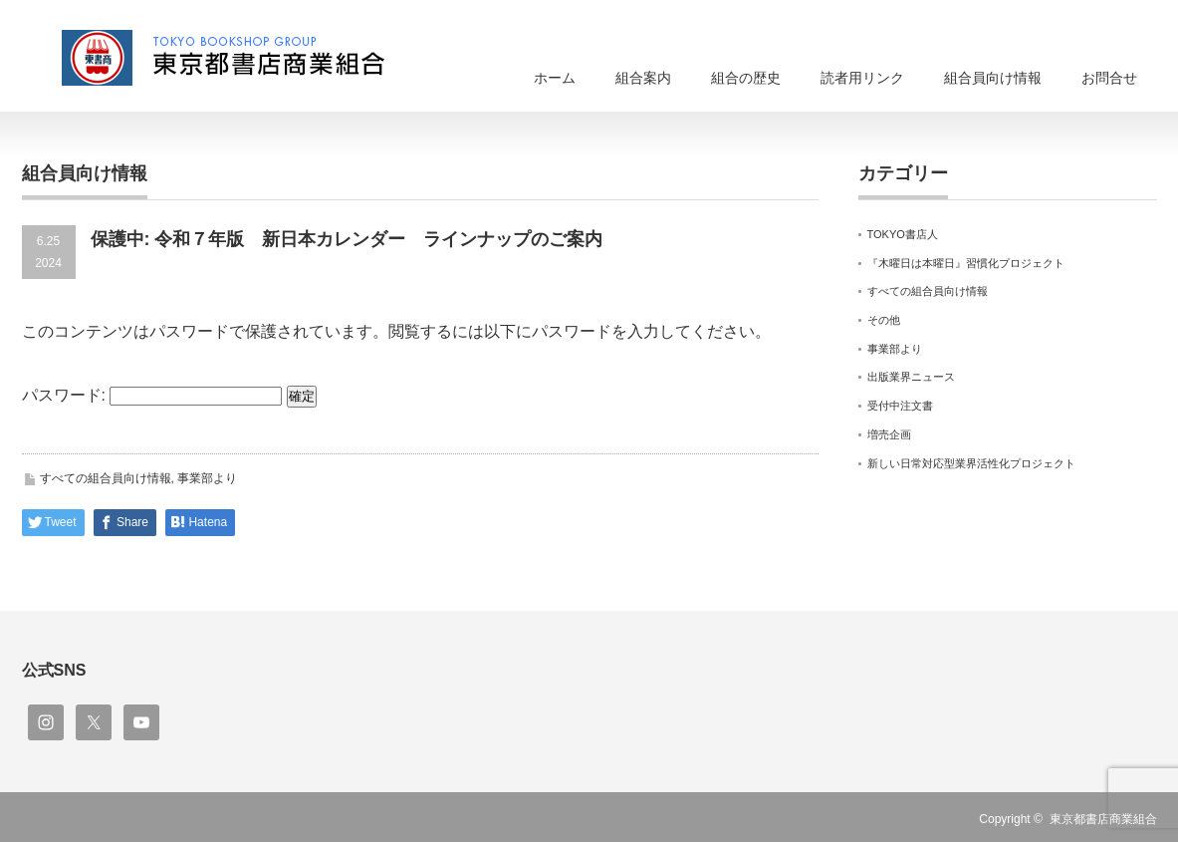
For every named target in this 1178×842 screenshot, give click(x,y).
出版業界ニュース (911, 377)
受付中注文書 (900, 406)
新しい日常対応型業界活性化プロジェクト (971, 463)
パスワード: (152, 395)
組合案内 (643, 78)
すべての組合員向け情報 (105, 478)
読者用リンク (862, 78)
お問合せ (1109, 78)
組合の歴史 (746, 78)
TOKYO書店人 (902, 234)
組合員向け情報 (993, 78)
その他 (883, 320)
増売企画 (889, 434)
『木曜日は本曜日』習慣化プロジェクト (965, 263)
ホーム (555, 78)
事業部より (207, 478)
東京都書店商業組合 (1103, 819)
